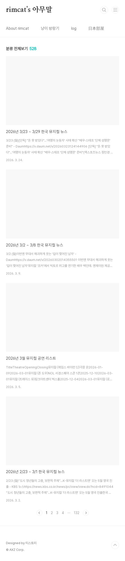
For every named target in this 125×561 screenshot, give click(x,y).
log (73, 28)
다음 (86, 513)
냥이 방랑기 (50, 28)
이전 (39, 513)
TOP (115, 545)
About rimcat (17, 28)
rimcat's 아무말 (29, 9)
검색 (104, 10)
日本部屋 (96, 28)
